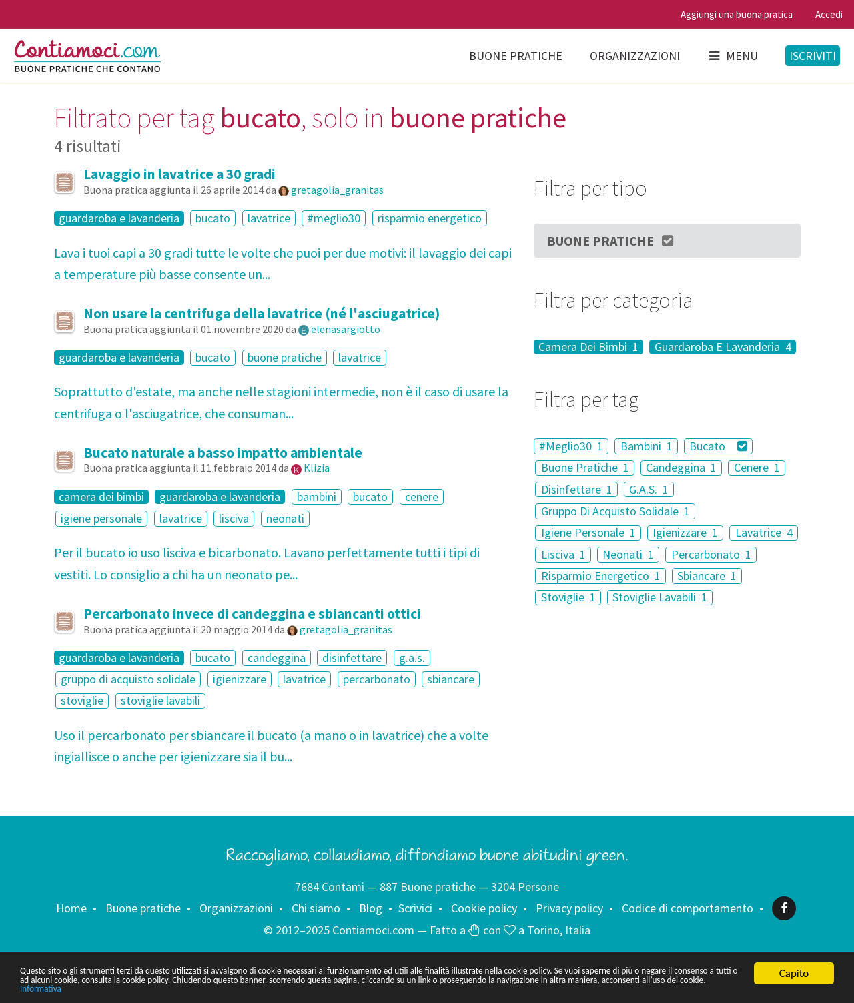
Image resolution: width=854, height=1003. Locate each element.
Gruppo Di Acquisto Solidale (615, 511)
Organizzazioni (635, 55)
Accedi (829, 14)
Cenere (757, 468)
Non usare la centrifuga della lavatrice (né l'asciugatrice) (261, 313)
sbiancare (450, 679)
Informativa (418, 988)
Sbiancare (707, 575)
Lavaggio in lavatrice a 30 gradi (179, 174)
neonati (285, 518)
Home (71, 908)
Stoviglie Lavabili (659, 597)
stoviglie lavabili (160, 701)
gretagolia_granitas (337, 189)
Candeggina (681, 468)
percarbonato (376, 679)
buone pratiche (285, 357)
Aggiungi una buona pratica (737, 14)
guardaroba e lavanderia (119, 218)
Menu (732, 55)
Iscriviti (812, 55)
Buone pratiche (515, 55)
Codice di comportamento (687, 908)
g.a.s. (412, 657)
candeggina (277, 657)
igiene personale (101, 518)
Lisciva (563, 554)
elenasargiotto (345, 329)
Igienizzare (685, 533)
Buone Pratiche (611, 240)
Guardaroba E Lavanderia (723, 347)
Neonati (628, 554)
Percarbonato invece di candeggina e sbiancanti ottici (252, 614)
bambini (316, 497)
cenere (421, 497)
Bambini (646, 446)
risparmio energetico (430, 218)
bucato (212, 218)
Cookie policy (484, 908)
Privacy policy (569, 908)
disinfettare (352, 657)
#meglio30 (333, 218)
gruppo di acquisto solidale (128, 679)
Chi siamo (316, 908)
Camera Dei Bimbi (588, 347)
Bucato (718, 446)
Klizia (317, 467)
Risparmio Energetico (601, 575)
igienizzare (239, 679)
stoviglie (82, 701)
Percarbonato (711, 554)
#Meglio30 (571, 446)
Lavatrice (764, 533)
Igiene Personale (588, 533)
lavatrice (269, 218)
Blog (370, 908)
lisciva (234, 518)
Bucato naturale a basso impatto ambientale (222, 453)
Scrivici (415, 908)
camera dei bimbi (101, 497)
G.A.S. (649, 489)
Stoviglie (568, 597)
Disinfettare (576, 489)
